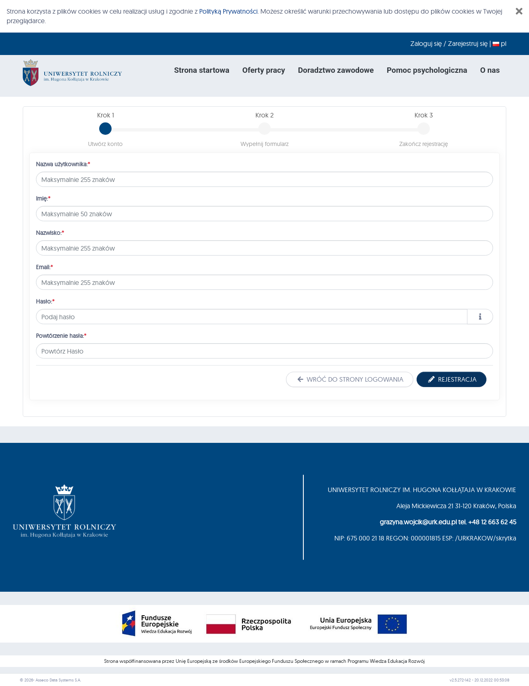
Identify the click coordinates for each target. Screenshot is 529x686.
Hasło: (45, 301)
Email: (44, 266)
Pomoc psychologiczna (427, 70)
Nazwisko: (50, 232)
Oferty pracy (263, 70)
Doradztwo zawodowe (336, 70)
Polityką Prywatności (228, 11)
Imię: (43, 198)
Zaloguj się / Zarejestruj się (449, 43)
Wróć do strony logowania (349, 379)
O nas (490, 70)
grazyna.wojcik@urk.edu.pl (418, 522)
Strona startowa (201, 70)
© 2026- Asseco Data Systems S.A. (50, 679)
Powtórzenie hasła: (61, 335)
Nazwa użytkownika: (63, 163)
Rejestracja (452, 379)
